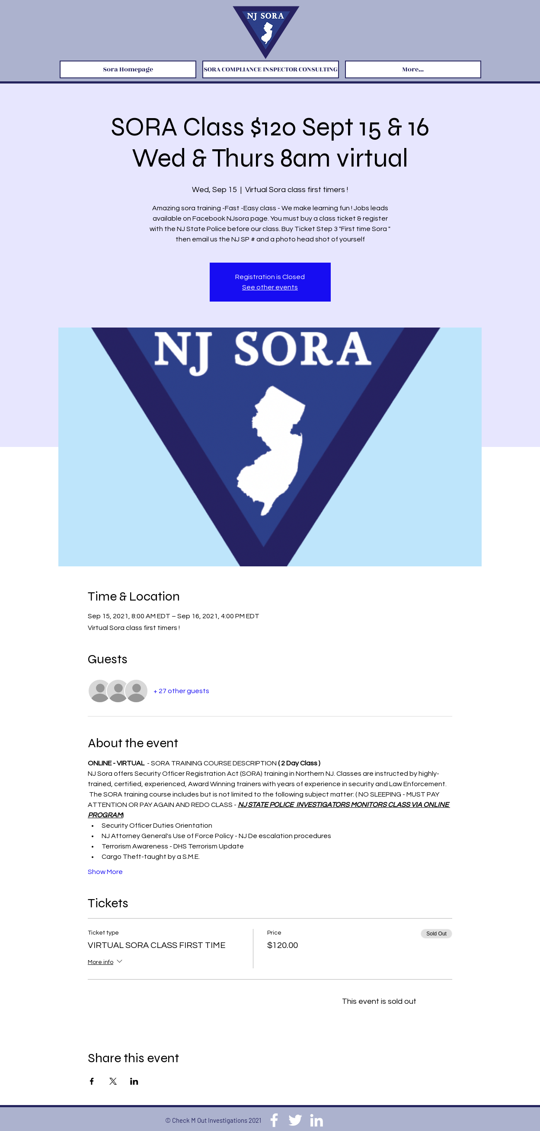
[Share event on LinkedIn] (134, 1081)
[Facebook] (274, 1120)
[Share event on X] (113, 1081)
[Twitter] (295, 1120)
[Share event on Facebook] (92, 1081)
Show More (105, 871)
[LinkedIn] (316, 1120)
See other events (270, 287)
